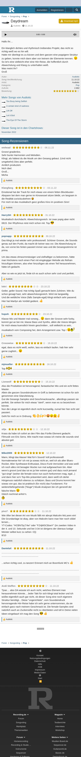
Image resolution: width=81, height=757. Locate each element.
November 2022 (9, 132)
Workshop (59, 730)
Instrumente (21, 749)
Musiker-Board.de (60, 741)
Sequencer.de (60, 745)
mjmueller (7, 364)
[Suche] (76, 10)
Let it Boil (10, 115)
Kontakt (39, 655)
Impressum (40, 670)
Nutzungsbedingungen (40, 658)
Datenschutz (40, 661)
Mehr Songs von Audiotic (16, 97)
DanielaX (6, 548)
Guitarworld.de (60, 749)
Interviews (60, 726)
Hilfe (40, 664)
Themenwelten (21, 730)
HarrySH (6, 215)
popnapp (6, 236)
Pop (77, 85)
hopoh (5, 314)
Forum (21, 718)
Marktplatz (21, 726)
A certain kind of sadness (17, 106)
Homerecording (21, 741)
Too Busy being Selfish (16, 101)
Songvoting (21, 722)
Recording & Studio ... (21, 745)
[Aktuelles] (69, 10)
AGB (40, 667)
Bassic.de (60, 753)
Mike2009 (7, 453)
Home (60, 718)
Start (40, 678)
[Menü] (4, 10)
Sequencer (21, 753)
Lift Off (9, 111)
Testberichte (59, 722)
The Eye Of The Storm (16, 120)
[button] (40, 651)
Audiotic (17, 26)
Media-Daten (40, 672)
